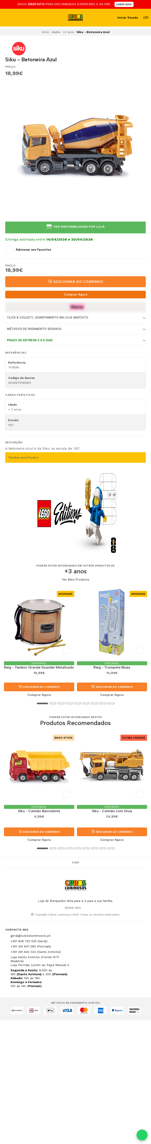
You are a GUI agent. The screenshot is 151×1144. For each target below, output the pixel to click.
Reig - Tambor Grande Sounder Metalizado (39, 667)
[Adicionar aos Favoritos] (28, 249)
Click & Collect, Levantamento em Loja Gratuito (47, 317)
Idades (56, 32)
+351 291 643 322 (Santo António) (35, 952)
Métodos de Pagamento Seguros (34, 329)
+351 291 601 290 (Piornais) (30, 946)
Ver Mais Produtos (75, 579)
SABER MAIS (124, 4)
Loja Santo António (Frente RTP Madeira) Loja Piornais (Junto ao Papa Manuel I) (39, 961)
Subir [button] (75, 862)
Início (45, 32)
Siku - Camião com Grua (112, 811)
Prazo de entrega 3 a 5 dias (29, 340)
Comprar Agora (75, 294)
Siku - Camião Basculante (39, 811)
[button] (8, 703)
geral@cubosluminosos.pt (30, 935)
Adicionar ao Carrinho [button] (39, 686)
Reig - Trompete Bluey (112, 667)
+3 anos (68, 32)
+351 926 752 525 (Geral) (28, 941)
